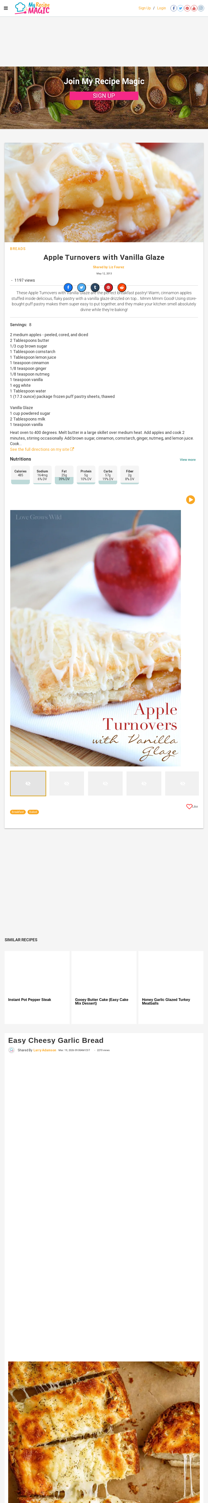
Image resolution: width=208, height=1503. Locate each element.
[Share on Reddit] (121, 287)
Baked (33, 812)
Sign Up (145, 8)
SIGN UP (104, 95)
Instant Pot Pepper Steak (29, 1000)
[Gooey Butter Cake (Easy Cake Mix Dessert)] (104, 973)
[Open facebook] (173, 8)
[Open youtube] (194, 8)
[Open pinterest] (187, 8)
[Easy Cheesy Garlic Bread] (104, 1207)
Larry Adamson (44, 1050)
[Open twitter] (180, 8)
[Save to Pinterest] (108, 287)
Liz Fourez (116, 267)
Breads (18, 249)
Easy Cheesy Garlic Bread (56, 1040)
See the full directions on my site (42, 449)
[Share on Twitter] (81, 287)
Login (161, 8)
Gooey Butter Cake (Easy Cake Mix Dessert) (101, 1001)
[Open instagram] (201, 8)
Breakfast (18, 812)
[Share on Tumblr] (95, 287)
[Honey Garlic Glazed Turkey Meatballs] (170, 973)
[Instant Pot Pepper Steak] (37, 973)
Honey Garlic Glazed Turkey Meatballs (166, 1001)
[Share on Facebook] (68, 287)
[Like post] (192, 807)
